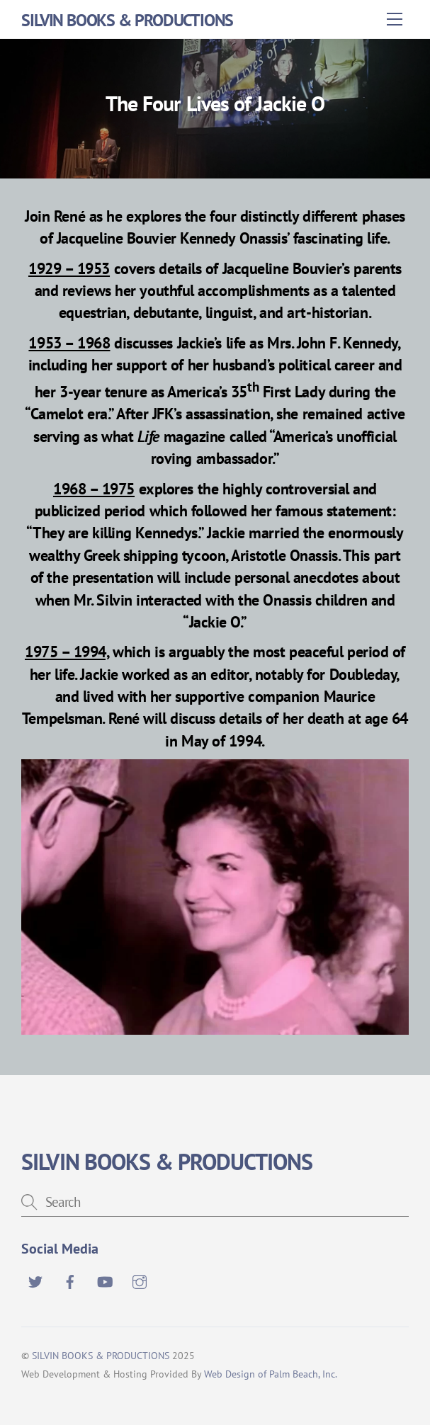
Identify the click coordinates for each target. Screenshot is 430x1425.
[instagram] (139, 1280)
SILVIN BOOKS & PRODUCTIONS (100, 1355)
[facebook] (70, 1280)
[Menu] (394, 19)
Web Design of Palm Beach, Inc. (270, 1373)
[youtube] (105, 1280)
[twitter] (35, 1280)
